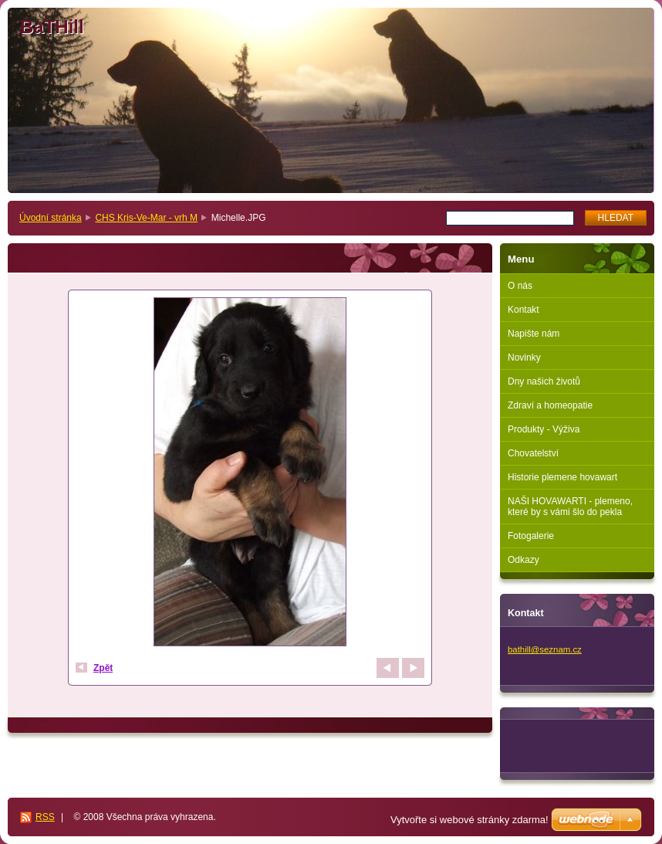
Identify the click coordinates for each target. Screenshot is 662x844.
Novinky (524, 357)
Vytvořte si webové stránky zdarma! (469, 819)
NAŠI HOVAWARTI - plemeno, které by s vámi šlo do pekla (570, 506)
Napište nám (533, 333)
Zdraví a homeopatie (550, 405)
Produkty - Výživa (543, 429)
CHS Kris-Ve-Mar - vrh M (146, 217)
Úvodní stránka (50, 217)
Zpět (103, 668)
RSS (45, 817)
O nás (520, 285)
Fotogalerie (531, 535)
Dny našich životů (544, 381)
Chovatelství (533, 453)
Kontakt (523, 309)
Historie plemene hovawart (562, 477)
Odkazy (523, 559)
